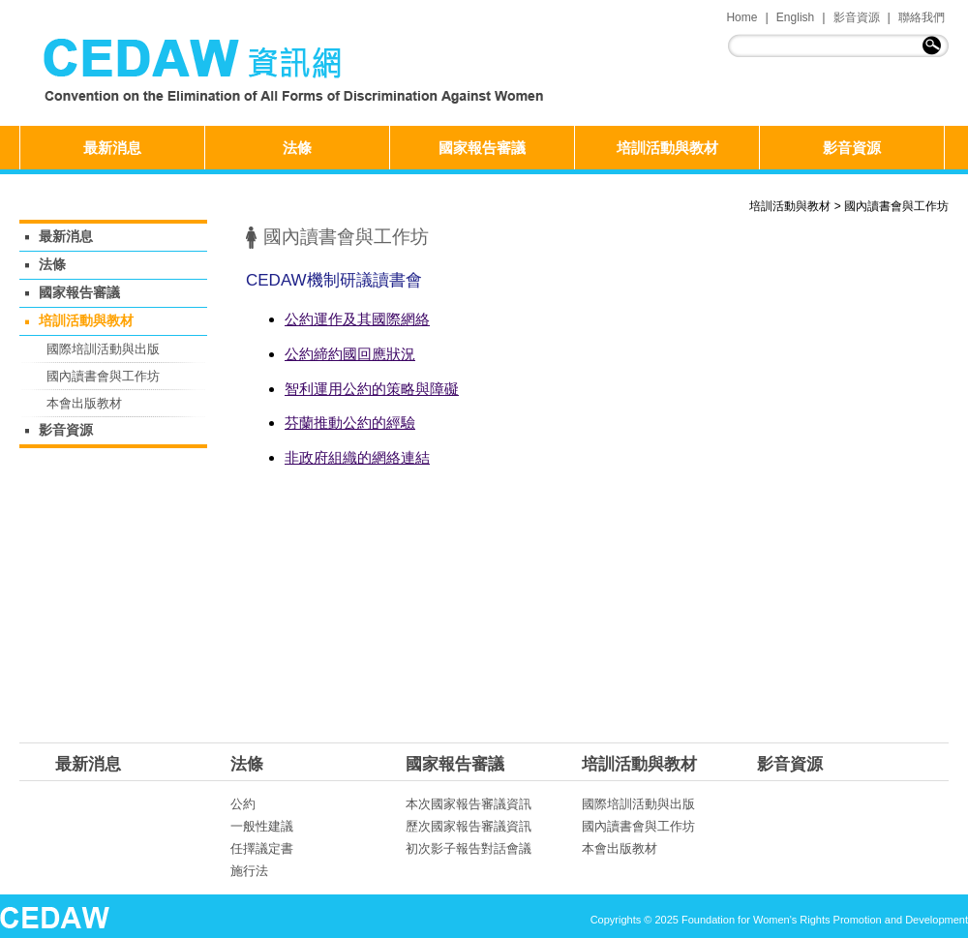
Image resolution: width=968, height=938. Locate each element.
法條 (297, 147)
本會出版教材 (84, 403)
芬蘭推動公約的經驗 (350, 422)
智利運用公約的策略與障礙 (372, 388)
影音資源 (856, 17)
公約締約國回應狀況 (350, 354)
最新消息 (112, 147)
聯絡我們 (921, 17)
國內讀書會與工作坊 (896, 206)
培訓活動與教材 (667, 147)
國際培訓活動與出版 (103, 349)
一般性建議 (261, 826)
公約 (243, 804)
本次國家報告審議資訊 (468, 804)
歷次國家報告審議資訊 (468, 826)
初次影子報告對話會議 (468, 848)
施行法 (249, 870)
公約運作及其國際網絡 (357, 319)
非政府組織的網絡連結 (357, 457)
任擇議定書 (261, 848)
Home (741, 17)
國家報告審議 (482, 147)
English (795, 17)
